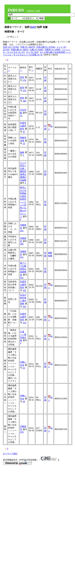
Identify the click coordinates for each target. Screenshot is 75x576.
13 (24, 143)
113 (24, 322)
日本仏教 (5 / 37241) (45, 47)
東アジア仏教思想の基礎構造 (23, 269)
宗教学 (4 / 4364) (52, 49)
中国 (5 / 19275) (27, 47)
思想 (22, 77)
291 (22, 230)
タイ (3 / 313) (32, 52)
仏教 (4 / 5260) (36, 49)
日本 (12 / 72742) (11, 47)
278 (24, 80)
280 (24, 101)
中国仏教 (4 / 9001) (20, 49)
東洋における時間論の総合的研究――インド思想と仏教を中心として (23, 202)
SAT (33, 27)
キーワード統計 (10, 453)
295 (22, 244)
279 (24, 90)
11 (21, 115)
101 (24, 290)
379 (22, 432)
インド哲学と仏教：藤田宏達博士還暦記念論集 (23, 171)
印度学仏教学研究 (23, 126)
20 (24, 368)
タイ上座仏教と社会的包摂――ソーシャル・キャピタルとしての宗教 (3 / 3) (37, 53)
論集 (22, 152)
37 (24, 131)
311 (22, 257)
